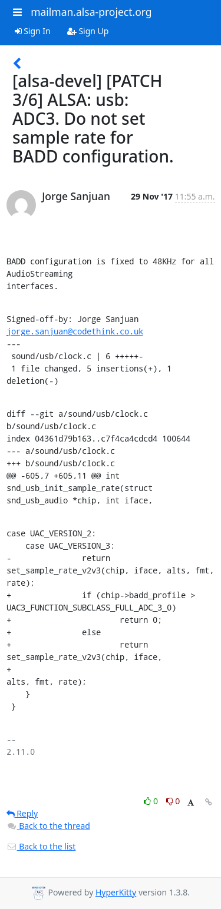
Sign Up (88, 31)
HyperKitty (115, 892)
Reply (22, 813)
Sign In (33, 31)
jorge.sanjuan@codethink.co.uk (74, 331)
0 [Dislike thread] (173, 801)
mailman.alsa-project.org (91, 12)
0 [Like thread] (152, 801)
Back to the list (41, 846)
